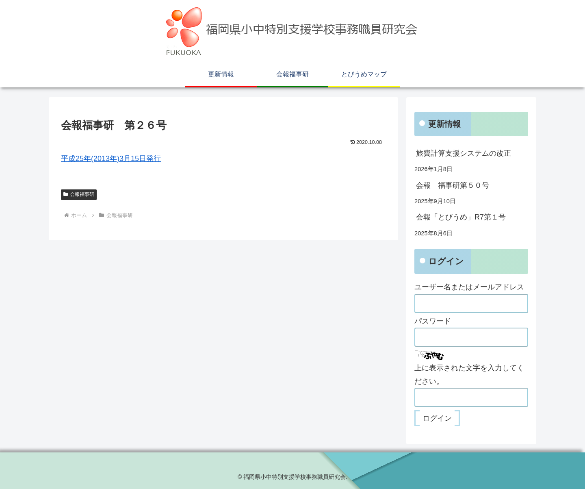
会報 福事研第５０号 (452, 185)
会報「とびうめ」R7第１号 (461, 217)
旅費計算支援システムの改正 (463, 153)
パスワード (432, 321)
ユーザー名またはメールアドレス (469, 287)
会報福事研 (78, 194)
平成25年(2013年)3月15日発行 (111, 158)
